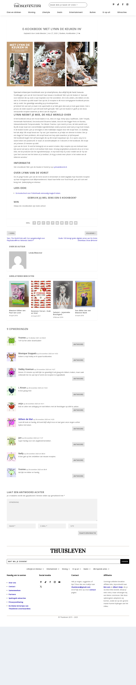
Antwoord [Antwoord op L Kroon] (78, 394)
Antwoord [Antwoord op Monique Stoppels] (78, 360)
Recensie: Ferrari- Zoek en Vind (41, 312)
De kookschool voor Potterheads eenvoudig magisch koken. (38, 193)
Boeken (62, 33)
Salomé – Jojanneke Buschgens (61, 313)
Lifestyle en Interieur (34, 569)
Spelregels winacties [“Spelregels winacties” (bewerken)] (17, 598)
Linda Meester (40, 33)
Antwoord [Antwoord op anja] (78, 410)
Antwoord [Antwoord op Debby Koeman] (78, 378)
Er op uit (106, 13)
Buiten (93, 13)
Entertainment (76, 13)
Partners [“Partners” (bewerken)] (12, 594)
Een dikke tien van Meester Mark (83, 311)
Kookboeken (71, 33)
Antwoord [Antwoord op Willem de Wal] (78, 429)
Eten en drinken (14, 13)
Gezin (59, 13)
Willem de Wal (25, 419)
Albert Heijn (118, 587)
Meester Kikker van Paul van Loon (17, 311)
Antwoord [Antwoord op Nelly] (78, 460)
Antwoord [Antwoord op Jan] (78, 444)
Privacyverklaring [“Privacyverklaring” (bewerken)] (16, 602)
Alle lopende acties (100, 569)
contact (92, 590)
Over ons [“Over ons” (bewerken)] (12, 583)
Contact (12, 586)
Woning (31, 13)
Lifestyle (46, 13)
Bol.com (107, 587)
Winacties (122, 13)
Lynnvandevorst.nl (60, 167)
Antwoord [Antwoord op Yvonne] (78, 344)
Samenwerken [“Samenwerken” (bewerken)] (15, 590)
